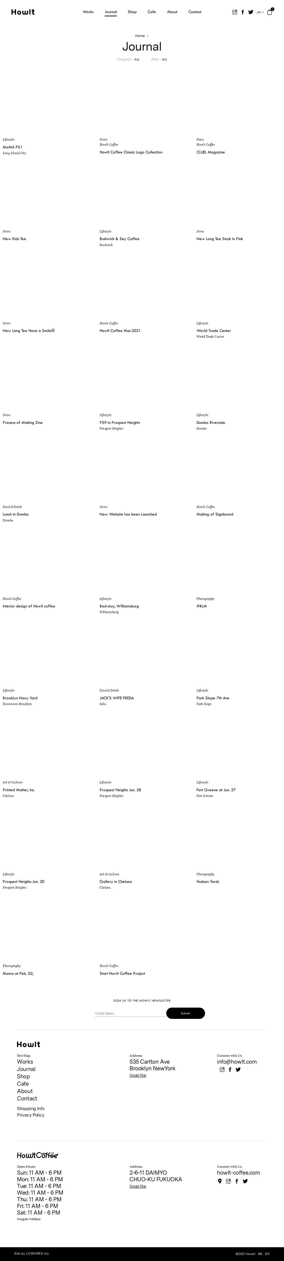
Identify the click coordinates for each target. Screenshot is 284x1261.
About (25, 1091)
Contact (27, 1098)
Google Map (137, 1075)
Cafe (22, 1083)
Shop (23, 1076)
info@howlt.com (237, 1061)
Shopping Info (31, 1108)
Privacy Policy (30, 1115)
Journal (26, 1069)
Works (25, 1061)
